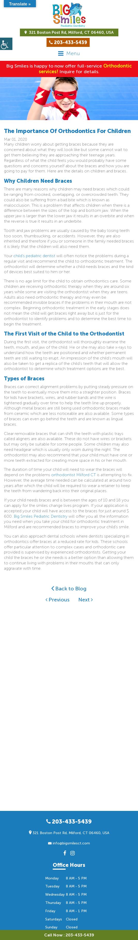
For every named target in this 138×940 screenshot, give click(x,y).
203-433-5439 (69, 821)
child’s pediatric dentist (34, 255)
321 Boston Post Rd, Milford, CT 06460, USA (69, 32)
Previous (57, 600)
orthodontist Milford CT (73, 474)
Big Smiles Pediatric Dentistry (40, 516)
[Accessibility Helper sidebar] (6, 44)
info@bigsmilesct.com (69, 843)
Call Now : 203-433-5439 (69, 935)
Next (85, 600)
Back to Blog (69, 588)
